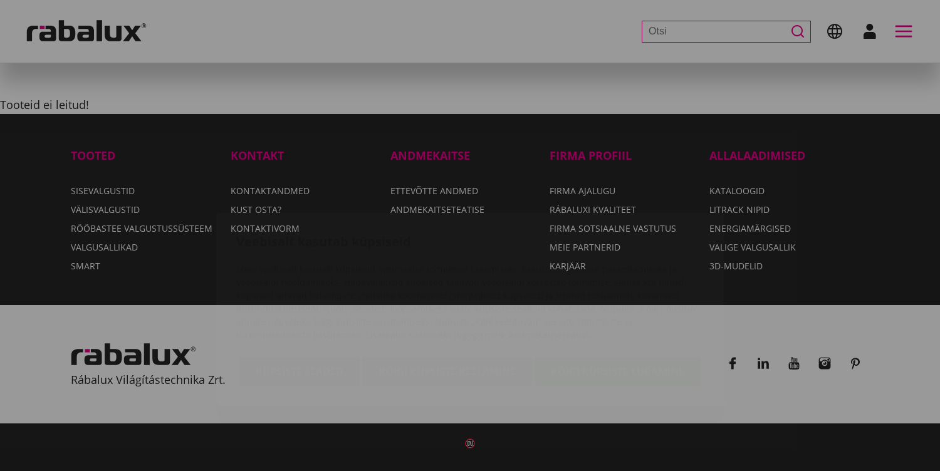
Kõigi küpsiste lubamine (617, 299)
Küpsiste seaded (299, 299)
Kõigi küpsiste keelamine (447, 299)
